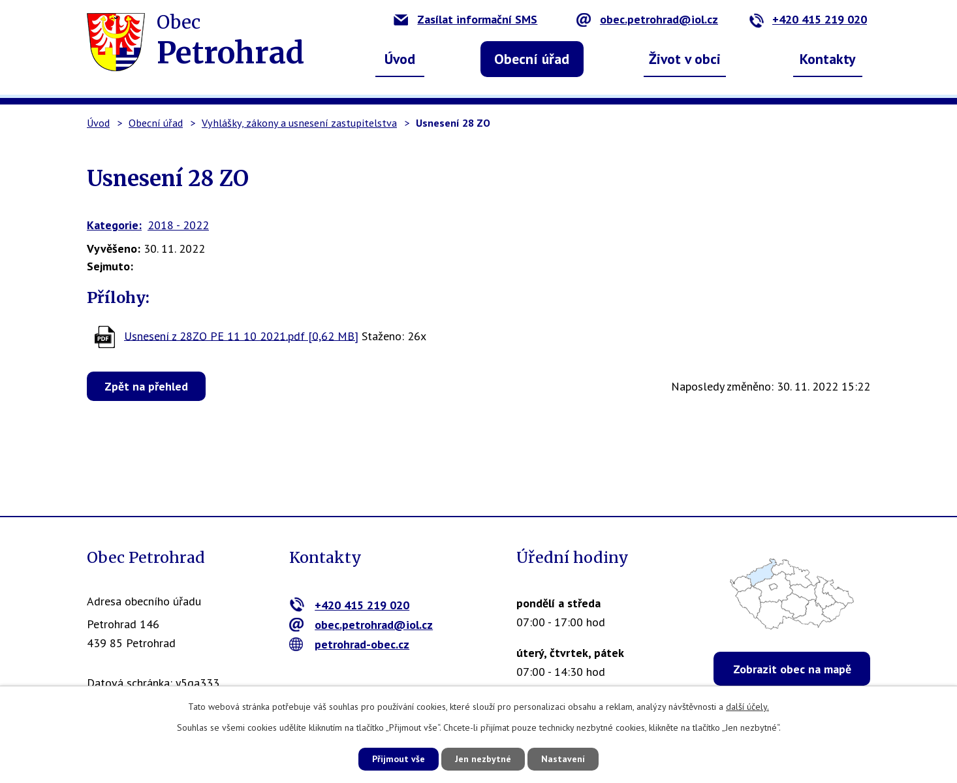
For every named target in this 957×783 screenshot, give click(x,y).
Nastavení (563, 759)
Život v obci (685, 59)
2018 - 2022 (178, 224)
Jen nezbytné (483, 759)
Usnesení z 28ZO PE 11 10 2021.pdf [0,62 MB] (241, 335)
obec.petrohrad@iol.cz (647, 19)
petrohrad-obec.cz (349, 644)
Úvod (399, 59)
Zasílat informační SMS (465, 19)
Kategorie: (114, 224)
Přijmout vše (398, 759)
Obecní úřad (531, 59)
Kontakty (828, 59)
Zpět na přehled (146, 386)
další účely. (747, 706)
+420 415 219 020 (808, 19)
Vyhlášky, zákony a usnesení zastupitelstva (299, 122)
